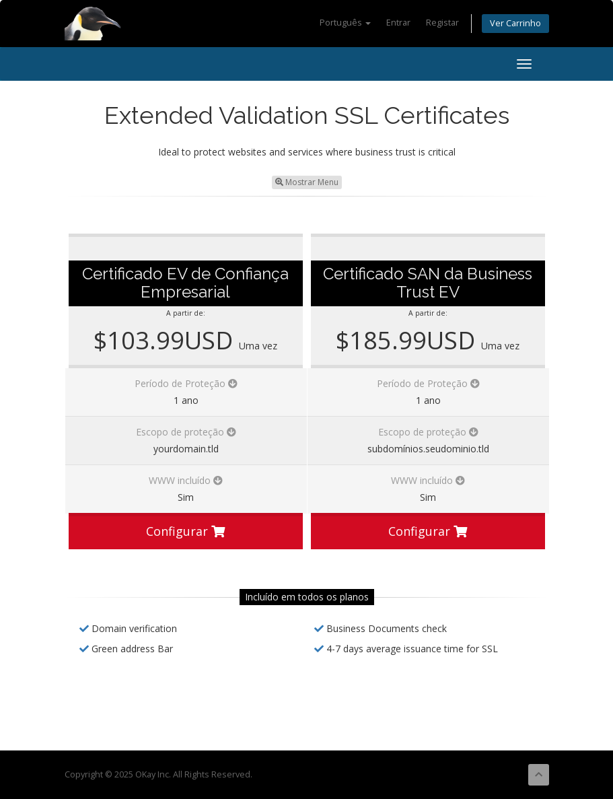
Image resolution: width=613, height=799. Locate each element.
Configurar (185, 531)
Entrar (398, 22)
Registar (442, 22)
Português (345, 22)
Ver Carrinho (515, 23)
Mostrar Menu (306, 182)
